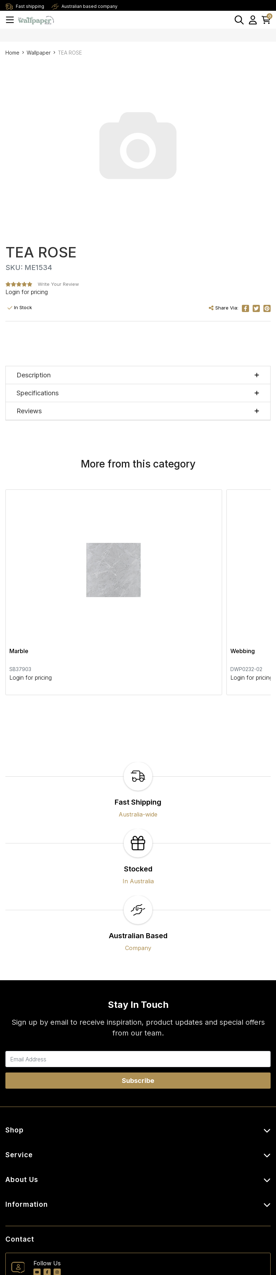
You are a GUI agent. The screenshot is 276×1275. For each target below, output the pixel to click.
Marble (18, 590)
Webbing (157, 590)
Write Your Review (58, 284)
